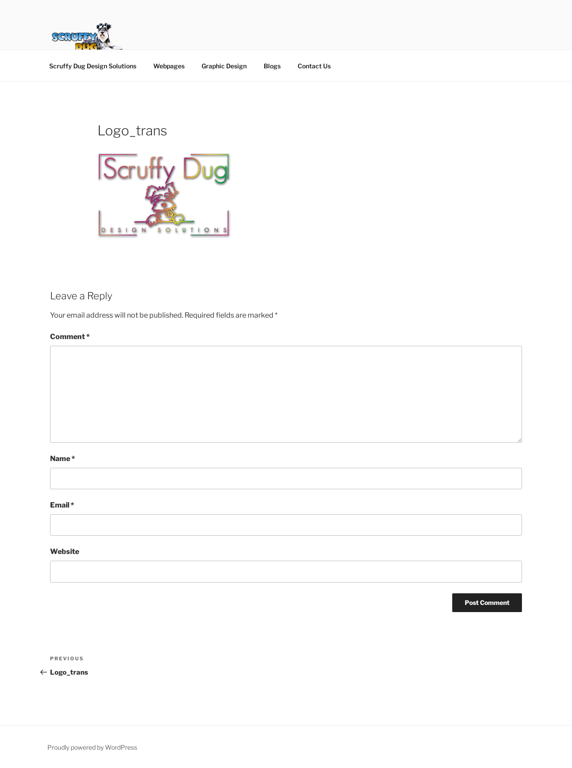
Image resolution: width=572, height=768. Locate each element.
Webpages (169, 66)
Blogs (272, 66)
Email (62, 505)
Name (62, 458)
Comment (70, 336)
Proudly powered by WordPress (92, 747)
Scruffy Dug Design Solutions (92, 66)
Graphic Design (224, 66)
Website (64, 551)
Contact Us (314, 66)
